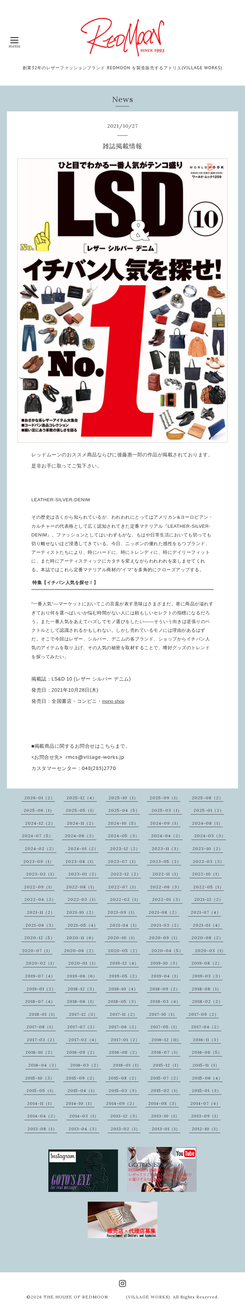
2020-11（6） (81, 937)
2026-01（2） (39, 797)
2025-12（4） (81, 797)
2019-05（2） (124, 976)
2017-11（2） (123, 1014)
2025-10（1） (123, 797)
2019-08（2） (206, 963)
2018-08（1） (206, 988)
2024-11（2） (81, 823)
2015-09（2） (81, 1078)
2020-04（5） (167, 950)
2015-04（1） (82, 1090)
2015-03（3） (124, 1090)
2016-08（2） (124, 1052)
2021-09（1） (122, 912)
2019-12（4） (124, 963)
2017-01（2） (125, 1039)
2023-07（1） (123, 861)
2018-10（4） (123, 988)
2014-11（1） (40, 1103)
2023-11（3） (166, 848)
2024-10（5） (123, 823)
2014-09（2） (121, 1103)
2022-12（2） (126, 874)
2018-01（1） (43, 1014)
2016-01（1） (127, 1065)
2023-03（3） (208, 861)
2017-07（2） (82, 1026)
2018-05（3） (123, 1001)
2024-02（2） (40, 848)
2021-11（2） (41, 912)
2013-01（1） (166, 1128)
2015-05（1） (41, 1090)
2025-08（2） (207, 797)
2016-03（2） (85, 1065)
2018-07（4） (40, 1001)
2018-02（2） (207, 1001)
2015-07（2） (165, 1078)
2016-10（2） (40, 1052)
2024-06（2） (80, 835)
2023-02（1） (41, 874)
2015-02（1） (165, 1090)
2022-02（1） (125, 899)
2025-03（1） (166, 810)
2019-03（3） (207, 976)
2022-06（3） (166, 886)
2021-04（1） (124, 925)
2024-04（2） (167, 835)
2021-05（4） (83, 925)
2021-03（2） (166, 925)
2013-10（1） (165, 1115)
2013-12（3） (125, 1115)
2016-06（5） (207, 1052)
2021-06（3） (40, 925)
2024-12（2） (40, 823)
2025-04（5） (124, 810)
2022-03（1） (83, 899)
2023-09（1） (38, 861)
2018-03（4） (165, 1001)
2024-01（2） (83, 848)
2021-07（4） (206, 912)
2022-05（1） (208, 886)
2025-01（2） (208, 810)
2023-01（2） (83, 874)
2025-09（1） (165, 797)
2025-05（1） (81, 810)
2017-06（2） (124, 1026)
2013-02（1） (125, 1128)
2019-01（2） (41, 988)
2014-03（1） (84, 1115)
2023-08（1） (80, 861)
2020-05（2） (124, 950)
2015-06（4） (207, 1078)
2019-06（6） (82, 976)
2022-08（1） (81, 886)
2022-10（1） (207, 874)
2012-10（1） (206, 1128)
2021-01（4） (207, 925)
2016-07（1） (165, 1052)
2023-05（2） (165, 861)
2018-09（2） (165, 988)
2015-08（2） (123, 1078)
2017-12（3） (83, 1014)
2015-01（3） (206, 1090)
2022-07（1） (123, 886)
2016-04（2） (43, 1065)
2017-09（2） (204, 1014)
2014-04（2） (42, 1115)
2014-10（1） (80, 1103)
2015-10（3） (40, 1078)
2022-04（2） (40, 899)
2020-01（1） (83, 963)
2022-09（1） (39, 886)
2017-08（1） (41, 1026)
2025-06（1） (39, 810)
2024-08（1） (207, 823)
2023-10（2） (207, 848)
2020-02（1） (41, 963)
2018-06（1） (81, 1001)
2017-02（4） (84, 1039)
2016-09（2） (81, 1052)
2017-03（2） (42, 1039)
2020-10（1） (122, 937)
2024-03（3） (210, 835)
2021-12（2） (208, 899)
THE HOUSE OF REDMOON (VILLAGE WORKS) (107, 1296)
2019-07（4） (40, 976)
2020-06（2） (80, 950)
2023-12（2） (125, 848)
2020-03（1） (210, 950)
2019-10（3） (165, 963)
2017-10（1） (163, 1014)
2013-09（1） (206, 1115)
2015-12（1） (167, 1065)
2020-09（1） (164, 937)
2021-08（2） (164, 912)
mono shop (113, 701)
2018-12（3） (82, 988)
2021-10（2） (81, 912)
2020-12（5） (39, 937)
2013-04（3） (84, 1128)
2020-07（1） (37, 950)
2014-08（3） (163, 1103)
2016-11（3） (207, 1039)
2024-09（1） (165, 823)
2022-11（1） (166, 874)
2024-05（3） (124, 835)
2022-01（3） (167, 899)
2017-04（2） (206, 1026)
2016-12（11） (166, 1039)
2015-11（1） (206, 1065)
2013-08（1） (42, 1128)
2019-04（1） (166, 976)
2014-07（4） (205, 1103)
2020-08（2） (207, 937)
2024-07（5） (37, 835)
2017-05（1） (165, 1026)
